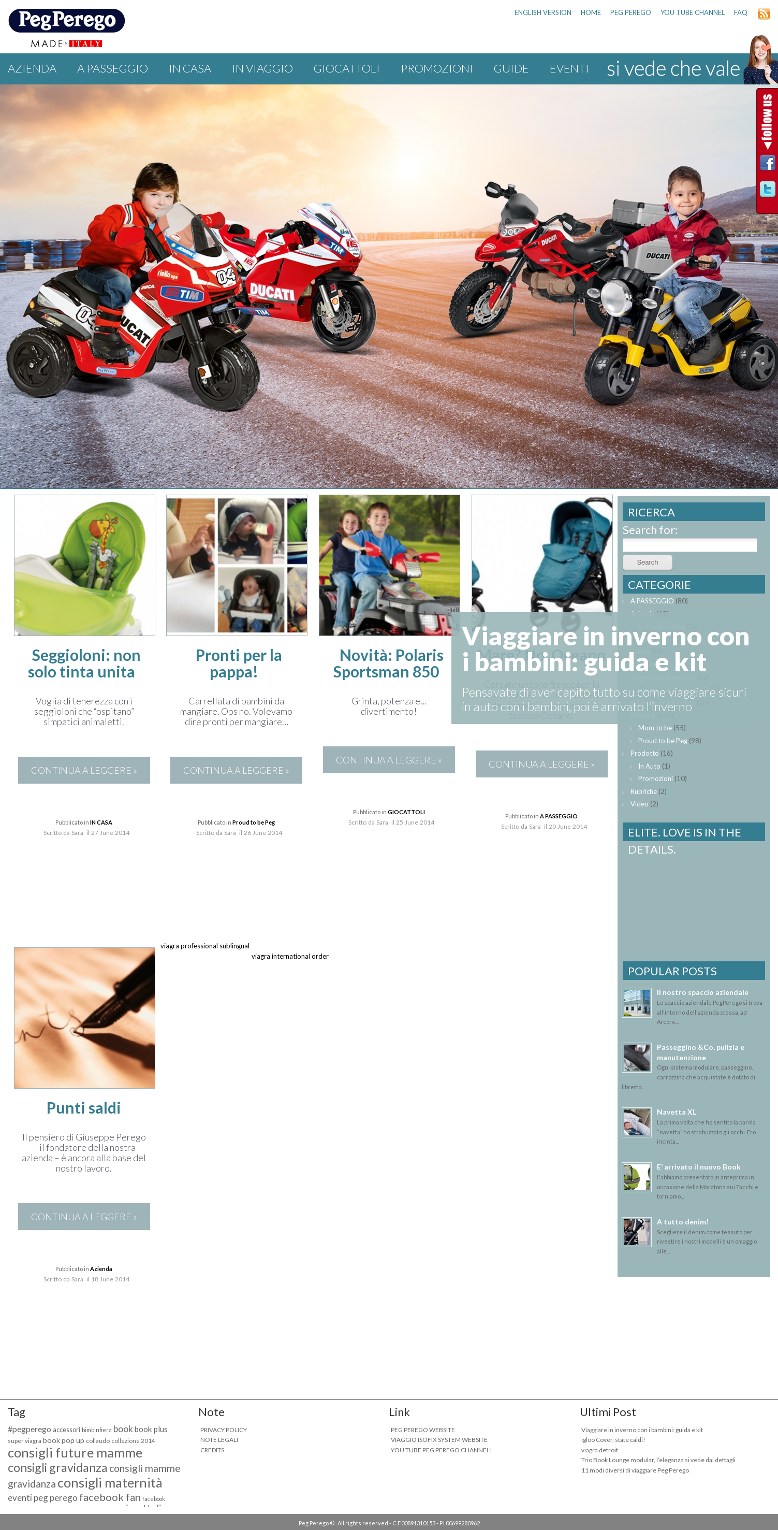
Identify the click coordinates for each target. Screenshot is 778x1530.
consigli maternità (110, 1482)
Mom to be (655, 728)
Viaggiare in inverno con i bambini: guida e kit (642, 1430)
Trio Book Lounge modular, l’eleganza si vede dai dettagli (658, 1460)
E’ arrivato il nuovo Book (699, 1166)
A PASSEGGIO (112, 68)
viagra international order (290, 956)
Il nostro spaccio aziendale (702, 992)
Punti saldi (84, 1107)
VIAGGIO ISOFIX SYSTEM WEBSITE (439, 1440)
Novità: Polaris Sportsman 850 (388, 663)
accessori (66, 1430)
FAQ (740, 12)
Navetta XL (676, 1111)
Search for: (650, 530)
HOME (591, 12)
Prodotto (644, 753)
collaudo (98, 1440)
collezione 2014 (133, 1440)
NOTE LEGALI (219, 1440)
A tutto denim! (683, 1221)
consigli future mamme (75, 1452)
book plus (151, 1429)
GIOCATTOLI (347, 68)
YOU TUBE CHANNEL (692, 12)
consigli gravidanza (58, 1467)
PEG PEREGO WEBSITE (423, 1430)
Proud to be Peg (253, 822)
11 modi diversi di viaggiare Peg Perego (635, 1470)
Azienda (32, 68)
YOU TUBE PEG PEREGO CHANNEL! (441, 1450)
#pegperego (29, 1429)
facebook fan (110, 1497)
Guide (511, 68)
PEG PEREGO (630, 12)
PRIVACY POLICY (223, 1430)
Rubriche (643, 791)
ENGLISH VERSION (543, 12)
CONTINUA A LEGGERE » (84, 770)
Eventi (569, 68)
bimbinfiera (97, 1429)
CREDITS (212, 1450)
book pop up (63, 1440)
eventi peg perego (43, 1497)
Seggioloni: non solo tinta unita (84, 663)
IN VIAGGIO (262, 68)
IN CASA (190, 68)
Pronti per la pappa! (239, 663)
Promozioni (437, 68)
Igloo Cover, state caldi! (613, 1440)
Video (639, 804)
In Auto (649, 766)
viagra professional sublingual (204, 946)
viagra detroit (599, 1450)
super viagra (24, 1440)
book (123, 1428)
